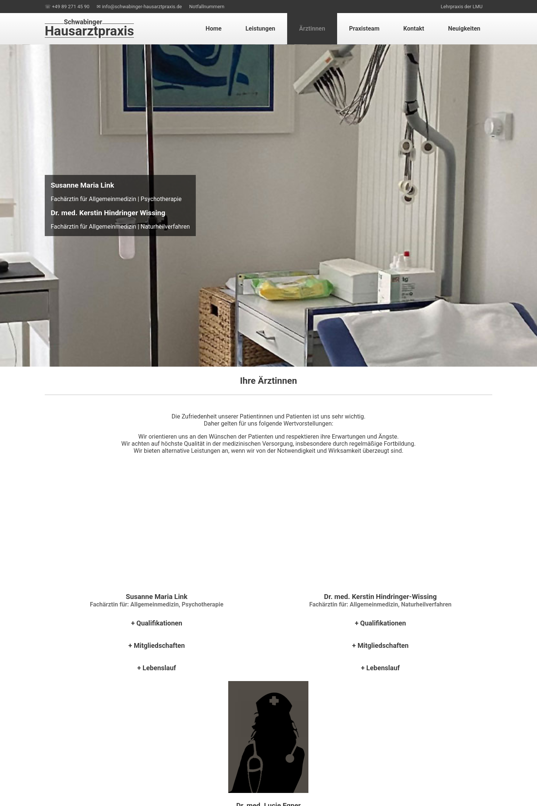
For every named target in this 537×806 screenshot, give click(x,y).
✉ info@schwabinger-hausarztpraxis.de (139, 6)
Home (213, 28)
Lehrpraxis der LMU (462, 6)
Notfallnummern (206, 6)
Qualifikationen (159, 623)
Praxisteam (364, 28)
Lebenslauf (159, 668)
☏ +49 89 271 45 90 (67, 6)
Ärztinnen (312, 28)
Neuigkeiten (464, 28)
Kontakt (413, 28)
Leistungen (260, 28)
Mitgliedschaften (159, 645)
